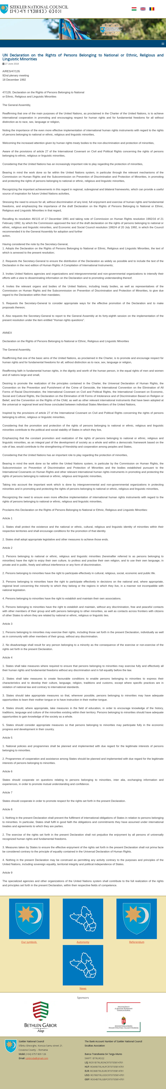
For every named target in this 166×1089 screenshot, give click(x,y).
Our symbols (29, 921)
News (83, 967)
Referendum (136, 921)
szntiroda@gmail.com (36, 1058)
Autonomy (83, 921)
